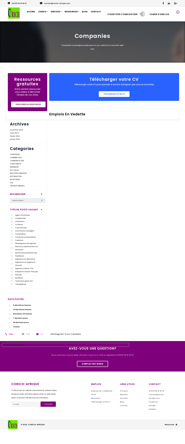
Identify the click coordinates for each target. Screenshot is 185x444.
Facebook (153, 416)
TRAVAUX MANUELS (17, 200)
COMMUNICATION (17, 175)
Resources (95, 412)
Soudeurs (19, 292)
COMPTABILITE (15, 178)
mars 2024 (14, 147)
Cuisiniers (19, 254)
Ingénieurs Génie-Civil (24, 283)
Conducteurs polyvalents (25, 251)
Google (152, 420)
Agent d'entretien (22, 229)
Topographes (20, 298)
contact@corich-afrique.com (55, 3)
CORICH (46, 14)
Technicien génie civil (24, 295)
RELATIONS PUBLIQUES (18, 187)
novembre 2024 (16, 144)
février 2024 (15, 150)
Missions (124, 409)
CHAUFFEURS (15, 169)
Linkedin (152, 423)
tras (11, 197)
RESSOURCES (77, 14)
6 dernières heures (22, 319)
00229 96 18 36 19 (17, 3)
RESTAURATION (16, 191)
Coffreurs (19, 239)
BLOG (92, 14)
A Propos (124, 405)
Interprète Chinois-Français (26, 286)
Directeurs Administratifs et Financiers (26, 262)
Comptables (20, 248)
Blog (122, 416)
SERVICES (60, 14)
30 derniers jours (21, 337)
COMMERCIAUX (16, 172)
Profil (93, 409)
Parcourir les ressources (28, 119)
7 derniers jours (20, 332)
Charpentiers (20, 233)
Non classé (14, 184)
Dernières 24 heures (22, 328)
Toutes (16, 341)
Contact (124, 420)
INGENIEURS (14, 181)
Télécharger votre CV (114, 108)
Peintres (18, 289)
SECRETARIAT (15, 194)
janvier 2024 (15, 153)
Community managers (24, 245)
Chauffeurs (20, 236)
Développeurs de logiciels (25, 258)
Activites (124, 412)
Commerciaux (21, 242)
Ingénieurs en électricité (25, 273)
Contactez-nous (92, 378)
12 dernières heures (22, 324)
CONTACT (14, 28)
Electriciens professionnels (26, 267)
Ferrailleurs (19, 270)
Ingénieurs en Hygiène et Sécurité (25, 278)
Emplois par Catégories (101, 405)
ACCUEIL (34, 14)
